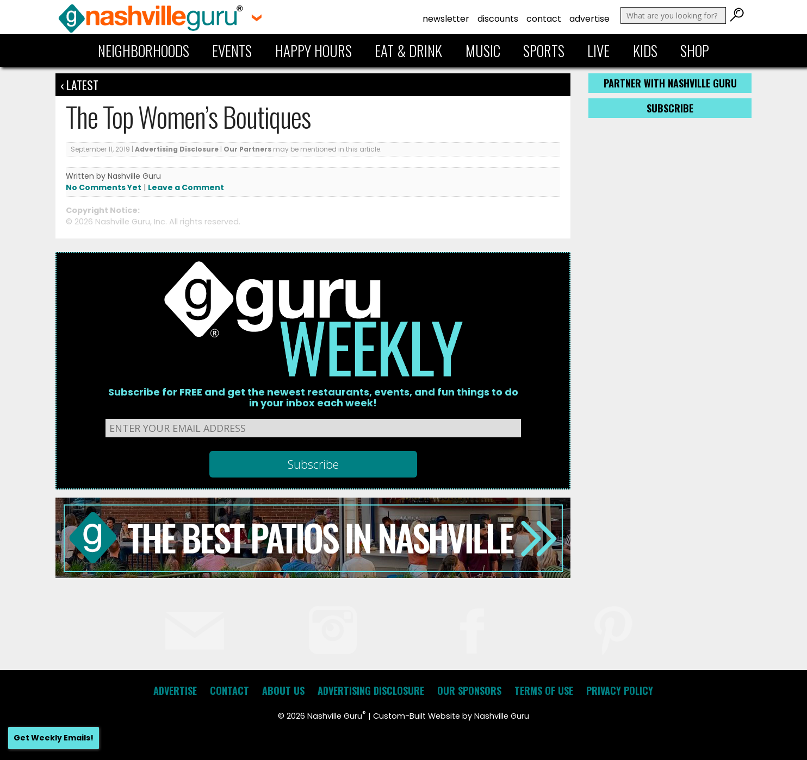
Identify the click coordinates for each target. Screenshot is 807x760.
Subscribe (670, 108)
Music (482, 50)
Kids (645, 50)
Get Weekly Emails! (54, 737)
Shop (694, 50)
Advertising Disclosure (177, 149)
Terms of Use (543, 690)
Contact (543, 18)
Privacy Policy (619, 690)
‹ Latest (79, 84)
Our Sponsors (469, 690)
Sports (543, 50)
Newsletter (446, 18)
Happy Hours (313, 50)
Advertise (589, 18)
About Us (283, 690)
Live (598, 50)
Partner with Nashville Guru (670, 83)
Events (232, 50)
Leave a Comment (186, 187)
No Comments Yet (103, 187)
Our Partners (247, 149)
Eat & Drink (408, 50)
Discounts (497, 18)
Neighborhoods (143, 50)
